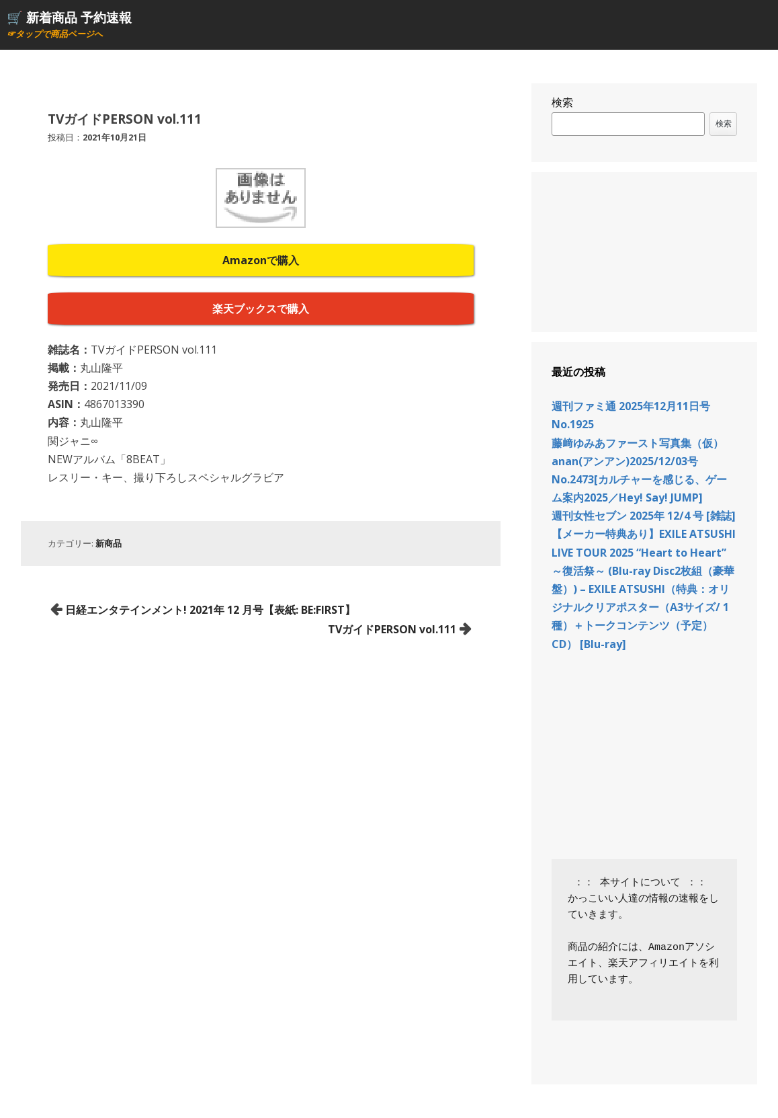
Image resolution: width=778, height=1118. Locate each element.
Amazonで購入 (260, 260)
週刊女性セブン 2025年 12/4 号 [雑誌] (644, 515)
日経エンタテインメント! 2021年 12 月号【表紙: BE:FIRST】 (210, 609)
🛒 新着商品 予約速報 (69, 17)
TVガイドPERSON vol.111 (392, 629)
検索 (562, 102)
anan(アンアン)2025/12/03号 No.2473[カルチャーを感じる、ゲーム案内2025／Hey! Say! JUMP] (639, 479)
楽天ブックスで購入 (260, 308)
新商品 (108, 543)
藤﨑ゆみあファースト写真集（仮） (638, 443)
